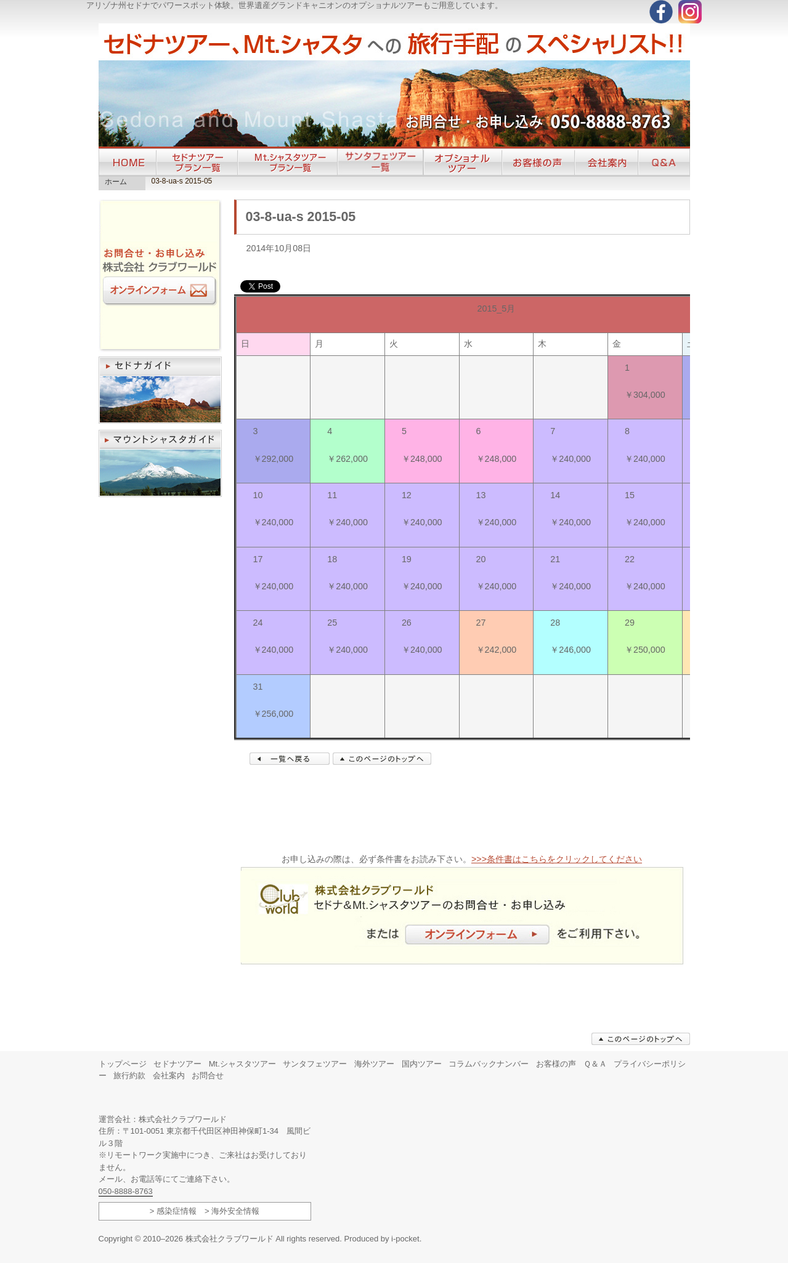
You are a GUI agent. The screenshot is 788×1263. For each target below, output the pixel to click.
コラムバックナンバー (489, 1063)
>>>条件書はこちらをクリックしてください (556, 859)
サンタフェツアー (315, 1063)
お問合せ (208, 1075)
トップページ (123, 1063)
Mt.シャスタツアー (242, 1063)
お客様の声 (556, 1063)
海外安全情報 (235, 1211)
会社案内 (169, 1075)
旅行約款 (129, 1075)
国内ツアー (422, 1063)
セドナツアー (177, 1063)
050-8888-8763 (126, 1191)
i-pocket (405, 1238)
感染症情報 (176, 1211)
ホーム (116, 181)
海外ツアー (374, 1063)
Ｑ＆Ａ (595, 1063)
